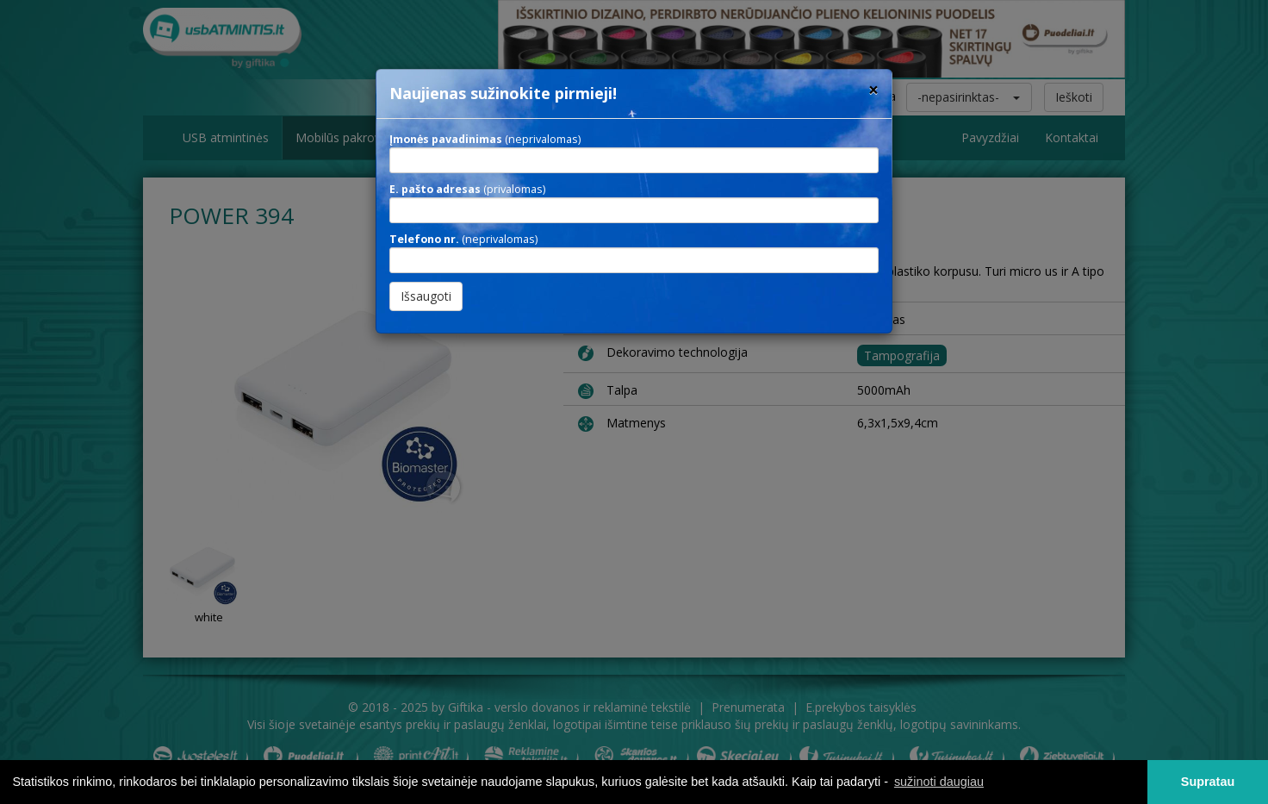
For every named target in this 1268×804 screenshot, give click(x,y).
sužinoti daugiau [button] (939, 781)
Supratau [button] (1207, 781)
